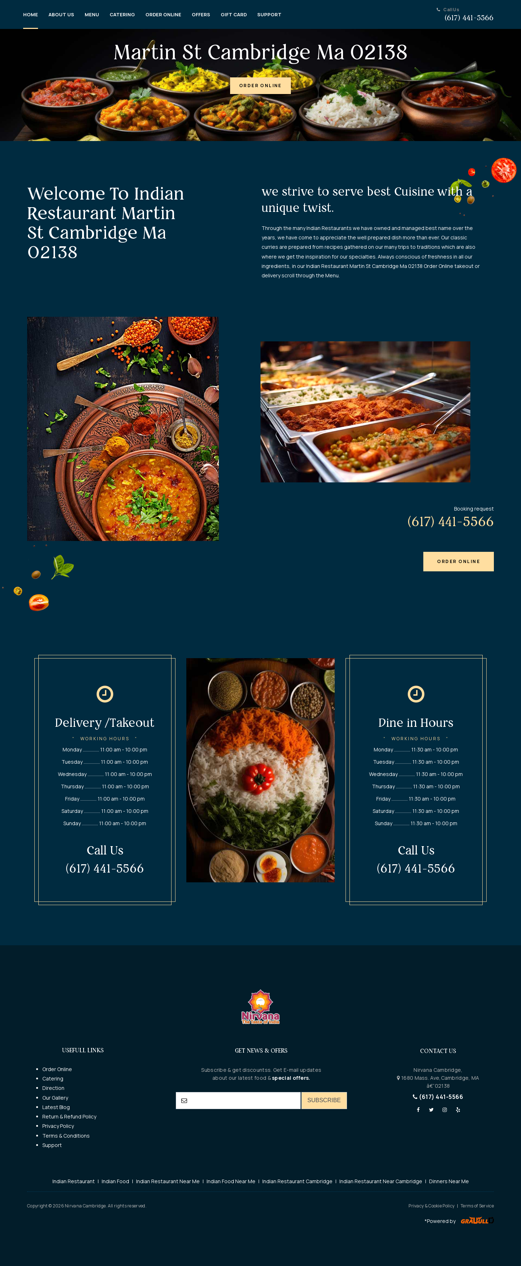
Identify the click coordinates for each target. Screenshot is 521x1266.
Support (52, 1145)
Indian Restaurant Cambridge (297, 1181)
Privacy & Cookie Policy (431, 1206)
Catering (52, 1078)
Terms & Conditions (66, 1135)
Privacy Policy (58, 1125)
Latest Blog (56, 1107)
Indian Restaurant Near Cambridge (380, 1181)
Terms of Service (477, 1206)
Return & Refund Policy (69, 1116)
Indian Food (115, 1181)
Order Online (57, 1069)
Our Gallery (55, 1097)
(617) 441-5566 (438, 1097)
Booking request (474, 508)
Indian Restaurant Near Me (168, 1181)
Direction (53, 1087)
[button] (260, 85)
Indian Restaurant (73, 1181)
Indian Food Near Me (231, 1181)
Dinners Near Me (449, 1181)
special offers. (290, 1077)
